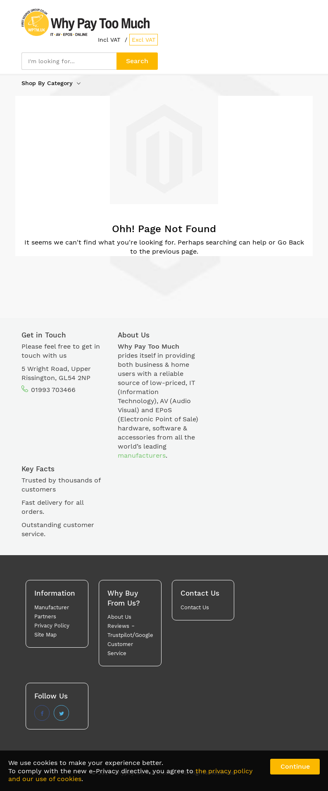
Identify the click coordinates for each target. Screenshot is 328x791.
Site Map (45, 635)
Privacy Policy (51, 625)
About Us (119, 617)
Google (144, 635)
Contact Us (195, 607)
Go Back (291, 242)
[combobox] (68, 61)
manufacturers (142, 455)
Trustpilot (119, 635)
